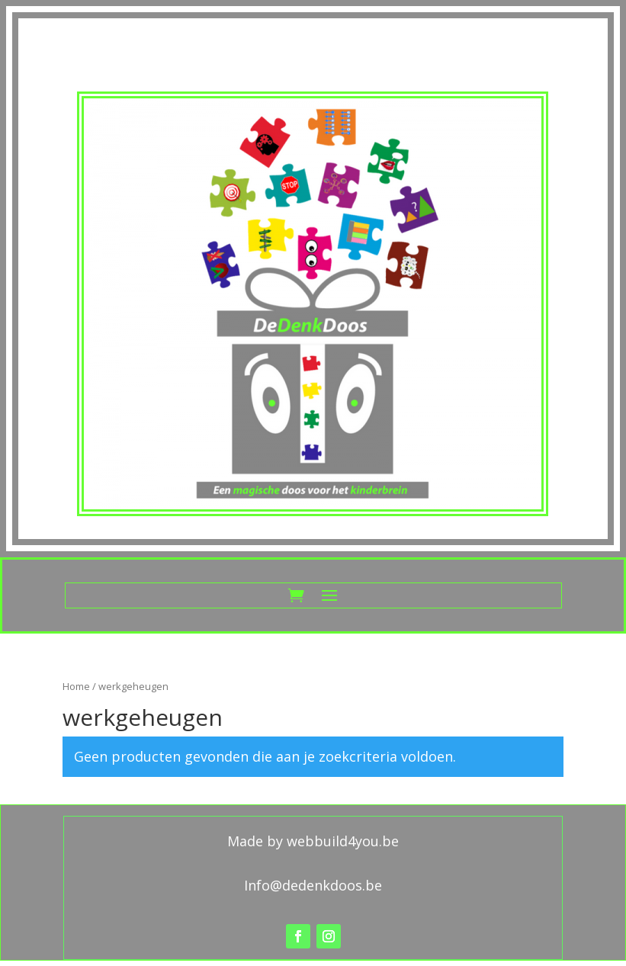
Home (76, 686)
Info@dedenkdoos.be (313, 885)
